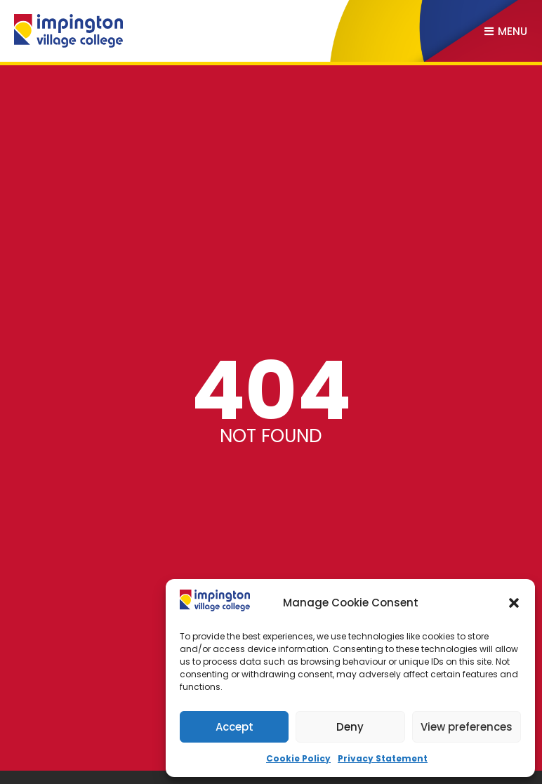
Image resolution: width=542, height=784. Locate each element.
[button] (514, 603)
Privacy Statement (383, 758)
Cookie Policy (298, 758)
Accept (234, 726)
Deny (350, 726)
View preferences (467, 726)
